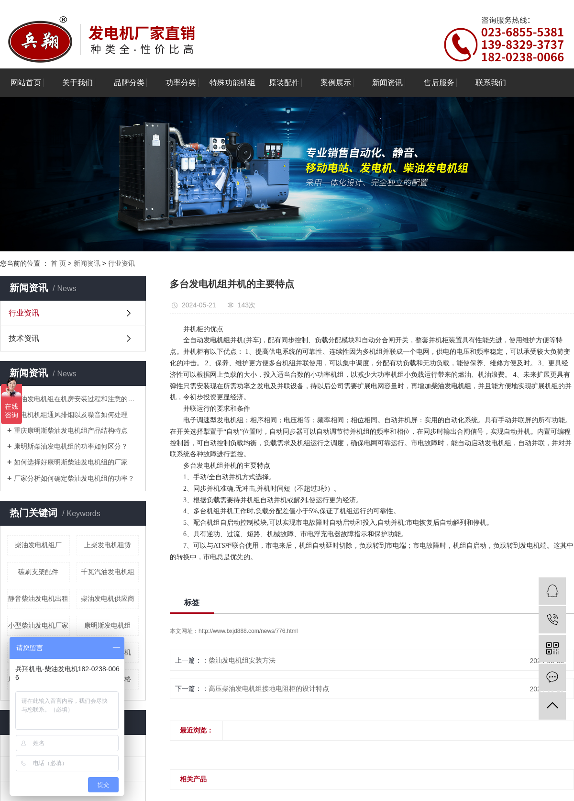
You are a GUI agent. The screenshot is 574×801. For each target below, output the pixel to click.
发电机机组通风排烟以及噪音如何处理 (71, 414)
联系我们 (490, 83)
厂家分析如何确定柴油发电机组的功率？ (74, 478)
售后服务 (439, 83)
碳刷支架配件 (38, 571)
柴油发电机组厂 (38, 545)
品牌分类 (129, 83)
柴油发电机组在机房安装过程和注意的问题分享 (76, 399)
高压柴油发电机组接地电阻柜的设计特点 (269, 688)
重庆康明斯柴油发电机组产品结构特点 (71, 430)
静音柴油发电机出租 (38, 598)
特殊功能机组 (232, 83)
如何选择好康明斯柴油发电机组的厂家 (71, 462)
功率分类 (181, 83)
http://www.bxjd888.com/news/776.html (248, 631)
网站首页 (26, 83)
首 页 (58, 263)
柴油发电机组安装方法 (242, 660)
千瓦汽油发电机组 (107, 571)
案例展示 (335, 83)
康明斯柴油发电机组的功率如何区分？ (71, 446)
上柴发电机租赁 (107, 545)
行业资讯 (121, 263)
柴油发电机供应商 (107, 598)
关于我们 (77, 83)
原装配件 (284, 83)
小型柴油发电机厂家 (38, 625)
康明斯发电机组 (107, 625)
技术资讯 (24, 338)
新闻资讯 (387, 83)
